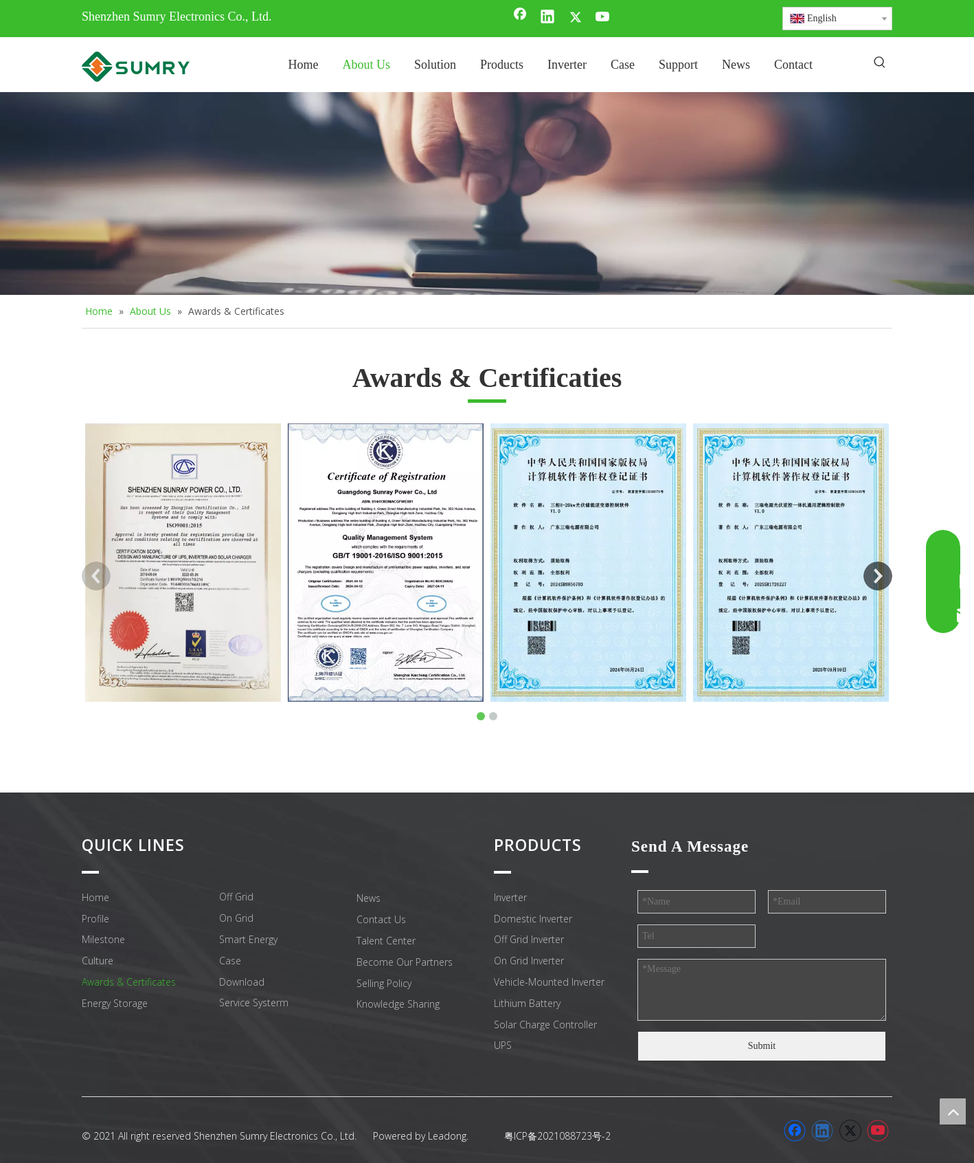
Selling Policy (383, 983)
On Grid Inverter (529, 960)
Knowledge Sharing (398, 1003)
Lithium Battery (527, 1003)
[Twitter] (576, 18)
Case (230, 960)
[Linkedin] (547, 18)
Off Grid (236, 896)
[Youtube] (603, 18)
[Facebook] (520, 18)
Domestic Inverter (533, 918)
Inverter (510, 897)
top (953, 1111)
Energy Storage (115, 1003)
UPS (503, 1045)
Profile (95, 918)
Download (241, 981)
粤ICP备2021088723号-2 (557, 1135)
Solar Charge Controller (545, 1024)
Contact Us (381, 919)
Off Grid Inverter (529, 939)
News (368, 898)
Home (95, 897)
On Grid (236, 917)
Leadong (447, 1135)
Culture (97, 960)
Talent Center (386, 940)
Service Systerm (253, 1002)
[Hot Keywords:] (880, 63)
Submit (761, 1046)
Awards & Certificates (129, 981)
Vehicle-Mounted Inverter (549, 981)
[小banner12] (487, 193)
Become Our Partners (404, 961)
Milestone (103, 939)
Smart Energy (248, 939)
